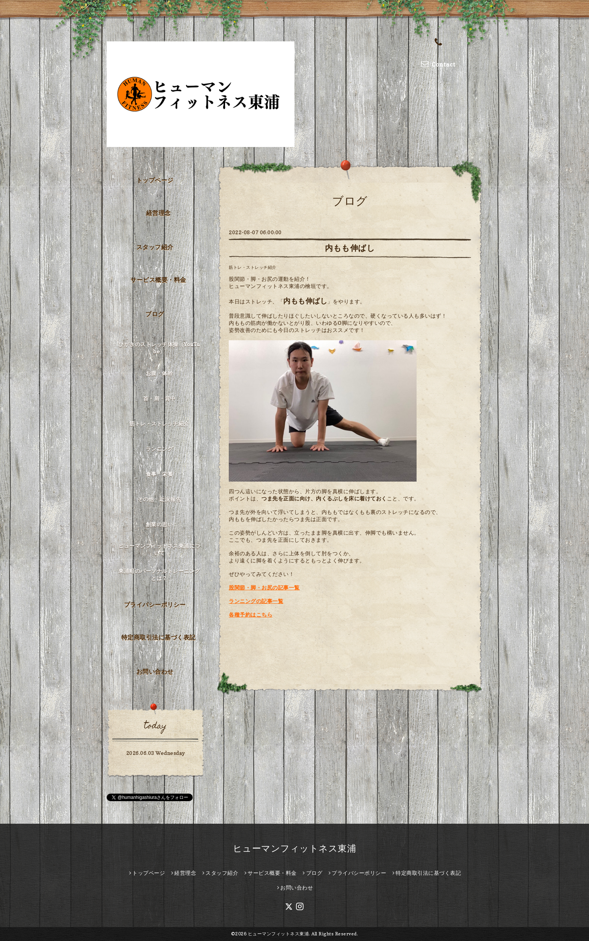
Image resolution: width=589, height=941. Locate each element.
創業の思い (159, 524)
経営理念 (158, 213)
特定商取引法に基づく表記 (158, 637)
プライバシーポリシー (155, 604)
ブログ (154, 314)
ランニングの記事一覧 (256, 601)
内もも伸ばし (350, 248)
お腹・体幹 (159, 373)
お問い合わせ (155, 671)
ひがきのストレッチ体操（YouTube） (159, 348)
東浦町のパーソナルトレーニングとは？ (159, 574)
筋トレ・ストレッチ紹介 (252, 267)
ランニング (159, 448)
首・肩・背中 (159, 398)
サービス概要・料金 (158, 279)
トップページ (155, 180)
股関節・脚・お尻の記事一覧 (264, 587)
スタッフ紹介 (155, 247)
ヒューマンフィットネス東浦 (294, 848)
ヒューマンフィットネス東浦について (159, 549)
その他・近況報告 (159, 499)
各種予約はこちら (250, 614)
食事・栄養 (159, 474)
